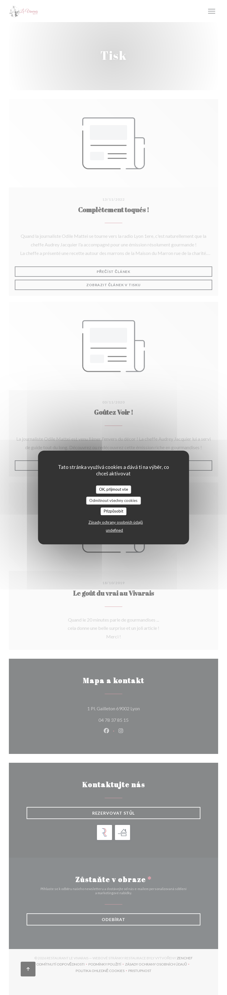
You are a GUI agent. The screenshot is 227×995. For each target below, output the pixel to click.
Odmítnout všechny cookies (113, 500)
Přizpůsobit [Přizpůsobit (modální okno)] (114, 511)
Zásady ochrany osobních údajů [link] (115, 522)
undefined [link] (114, 530)
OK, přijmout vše (113, 489)
